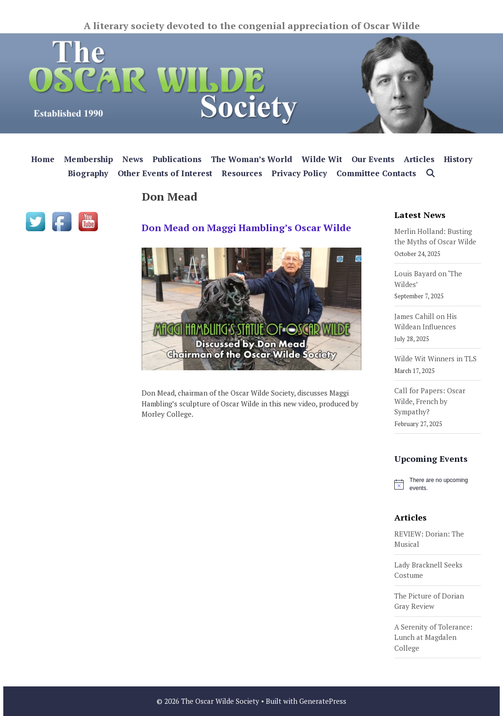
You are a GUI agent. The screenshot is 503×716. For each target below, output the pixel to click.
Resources (242, 173)
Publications (176, 159)
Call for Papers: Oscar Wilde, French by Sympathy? (429, 401)
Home (43, 159)
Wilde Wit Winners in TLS (435, 358)
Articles (419, 159)
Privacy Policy (299, 173)
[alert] (437, 484)
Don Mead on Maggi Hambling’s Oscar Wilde (246, 227)
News (132, 159)
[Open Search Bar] (430, 173)
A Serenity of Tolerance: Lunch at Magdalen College (433, 637)
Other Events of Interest (165, 173)
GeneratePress (322, 701)
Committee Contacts (376, 173)
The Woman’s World (251, 159)
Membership (88, 159)
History (458, 159)
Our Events (372, 159)
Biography (88, 173)
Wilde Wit (322, 159)
